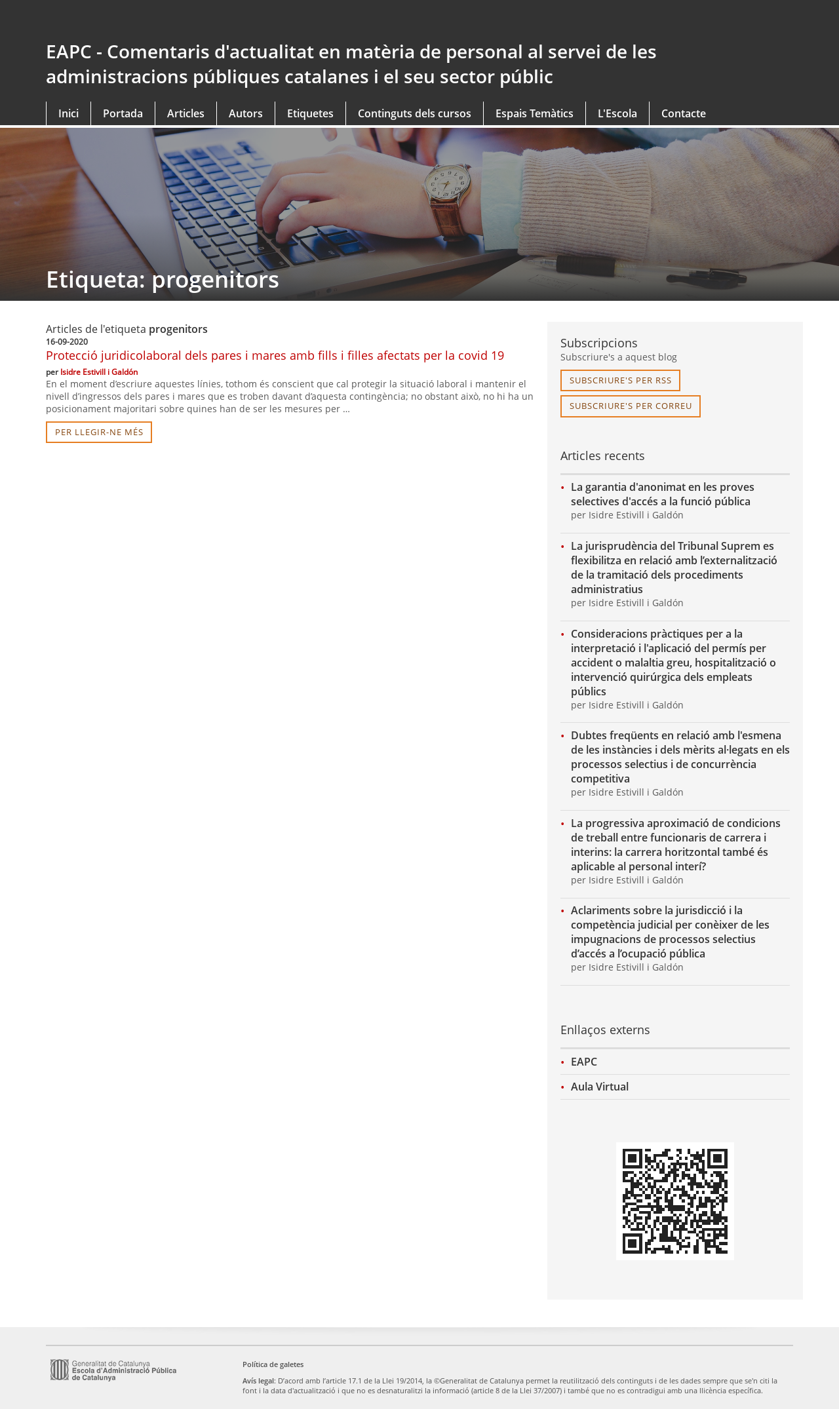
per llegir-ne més (99, 432)
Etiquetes (310, 113)
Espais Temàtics (535, 113)
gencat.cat (228, 21)
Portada (123, 113)
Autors (246, 113)
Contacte (683, 113)
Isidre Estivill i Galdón (99, 371)
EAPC (584, 1061)
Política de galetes (273, 1364)
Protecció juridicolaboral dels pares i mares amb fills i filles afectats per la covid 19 (275, 355)
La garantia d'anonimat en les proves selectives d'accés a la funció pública (662, 494)
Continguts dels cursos (414, 113)
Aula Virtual (600, 1086)
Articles (186, 113)
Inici (68, 113)
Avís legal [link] (258, 1380)
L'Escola (617, 113)
